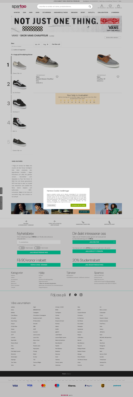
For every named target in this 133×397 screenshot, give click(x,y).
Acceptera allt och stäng (78, 205)
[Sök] (90, 6)
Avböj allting (51, 205)
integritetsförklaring (65, 202)
